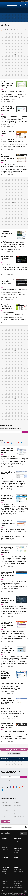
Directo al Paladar (5, 860)
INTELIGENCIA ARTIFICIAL (15, 11)
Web (2, 89)
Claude (18, 29)
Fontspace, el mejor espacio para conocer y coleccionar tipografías (7, 109)
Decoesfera (4, 871)
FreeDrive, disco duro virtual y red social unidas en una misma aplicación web (7, 649)
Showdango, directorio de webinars (8, 473)
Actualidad (19, 758)
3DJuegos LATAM (18, 881)
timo (3, 813)
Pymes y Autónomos (18, 871)
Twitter (1, 442)
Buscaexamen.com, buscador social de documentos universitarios (7, 549)
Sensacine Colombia (18, 885)
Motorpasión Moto (18, 862)
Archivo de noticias (15, 753)
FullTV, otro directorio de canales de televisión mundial (7, 258)
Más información (21, 894)
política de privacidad (18, 435)
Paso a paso (12, 758)
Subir (22, 833)
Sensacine (16, 850)
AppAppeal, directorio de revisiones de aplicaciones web (7, 306)
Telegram (11, 442)
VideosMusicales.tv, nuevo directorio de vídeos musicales (7, 725)
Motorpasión (17, 860)
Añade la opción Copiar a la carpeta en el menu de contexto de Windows (7, 701)
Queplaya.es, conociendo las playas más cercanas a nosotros (8, 234)
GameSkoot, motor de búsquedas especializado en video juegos (8, 574)
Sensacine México (18, 883)
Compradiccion (5, 873)
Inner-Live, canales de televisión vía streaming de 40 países (7, 282)
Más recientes (5, 749)
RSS (15, 442)
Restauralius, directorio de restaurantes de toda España (7, 157)
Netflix (15, 813)
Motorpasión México (18, 887)
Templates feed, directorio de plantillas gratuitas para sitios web (8, 497)
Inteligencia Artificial (19, 816)
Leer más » (13, 99)
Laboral (16, 810)
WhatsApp (4, 816)
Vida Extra (16, 843)
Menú (2, 6)
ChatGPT (13, 29)
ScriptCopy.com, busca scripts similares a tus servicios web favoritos (6, 675)
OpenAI (24, 29)
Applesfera (4, 845)
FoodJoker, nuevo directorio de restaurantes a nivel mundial (7, 624)
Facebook (4, 442)
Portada (15, 749)
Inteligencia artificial (6, 805)
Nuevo (25, 6)
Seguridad (4, 808)
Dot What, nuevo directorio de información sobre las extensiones (7, 599)
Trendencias (4, 869)
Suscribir (24, 431)
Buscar (26, 827)
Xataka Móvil (4, 843)
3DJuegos (16, 841)
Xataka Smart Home (6, 847)
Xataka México (5, 881)
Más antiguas (23, 749)
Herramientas (17, 805)
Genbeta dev (17, 808)
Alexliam (7, 718)
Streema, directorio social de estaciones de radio (7, 450)
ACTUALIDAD (4, 11)
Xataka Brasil (4, 883)
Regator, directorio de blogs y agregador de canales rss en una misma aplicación (7, 84)
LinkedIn (21, 442)
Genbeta (14, 5)
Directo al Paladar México (7, 887)
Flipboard (18, 442)
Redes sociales (5, 810)
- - (4, 101)
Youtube (8, 442)
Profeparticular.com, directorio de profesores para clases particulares (8, 522)
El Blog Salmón (17, 869)
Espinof (16, 852)
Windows (3, 706)
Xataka (3, 841)
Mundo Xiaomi (5, 849)
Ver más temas (6, 821)
